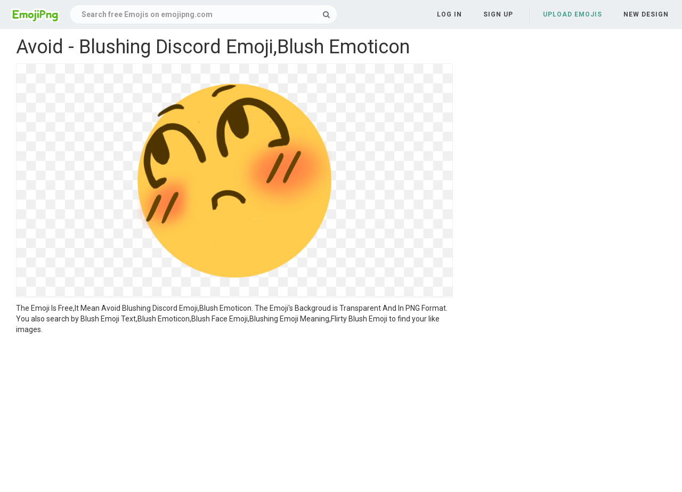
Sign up (498, 14)
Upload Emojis (572, 14)
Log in (449, 14)
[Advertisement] (234, 414)
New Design (646, 14)
